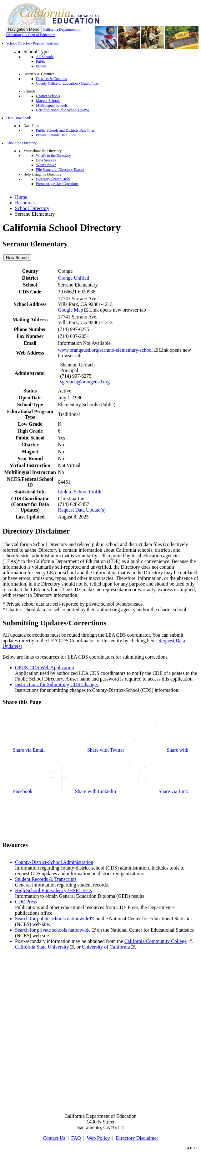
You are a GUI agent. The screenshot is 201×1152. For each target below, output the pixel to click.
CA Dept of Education (38, 35)
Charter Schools (48, 96)
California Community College (155, 941)
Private (41, 66)
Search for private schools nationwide (53, 930)
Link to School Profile (80, 491)
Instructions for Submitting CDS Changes (57, 684)
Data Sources (46, 160)
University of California (106, 946)
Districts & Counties (51, 78)
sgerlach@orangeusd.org (85, 381)
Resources (25, 202)
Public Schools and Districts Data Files (65, 130)
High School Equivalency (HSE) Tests (53, 890)
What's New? (46, 165)
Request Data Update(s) (82, 510)
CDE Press (26, 901)
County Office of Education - (67, 83)
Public (41, 61)
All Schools (44, 57)
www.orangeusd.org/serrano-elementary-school (105, 350)
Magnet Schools (48, 100)
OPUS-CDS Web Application (44, 667)
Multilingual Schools (52, 105)
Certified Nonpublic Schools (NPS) (62, 110)
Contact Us (54, 1138)
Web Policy (98, 1138)
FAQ (76, 1138)
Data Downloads (18, 118)
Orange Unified (73, 278)
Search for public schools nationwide (52, 918)
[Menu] (24, 29)
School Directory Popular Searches (32, 43)
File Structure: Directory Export (60, 169)
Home (21, 197)
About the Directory (21, 143)
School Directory (32, 208)
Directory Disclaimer (137, 1138)
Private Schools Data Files (56, 135)
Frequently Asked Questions (57, 183)
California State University (42, 946)
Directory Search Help (53, 179)
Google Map (70, 310)
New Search (17, 257)
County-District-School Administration (54, 862)
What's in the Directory (53, 155)
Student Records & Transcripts (46, 879)
